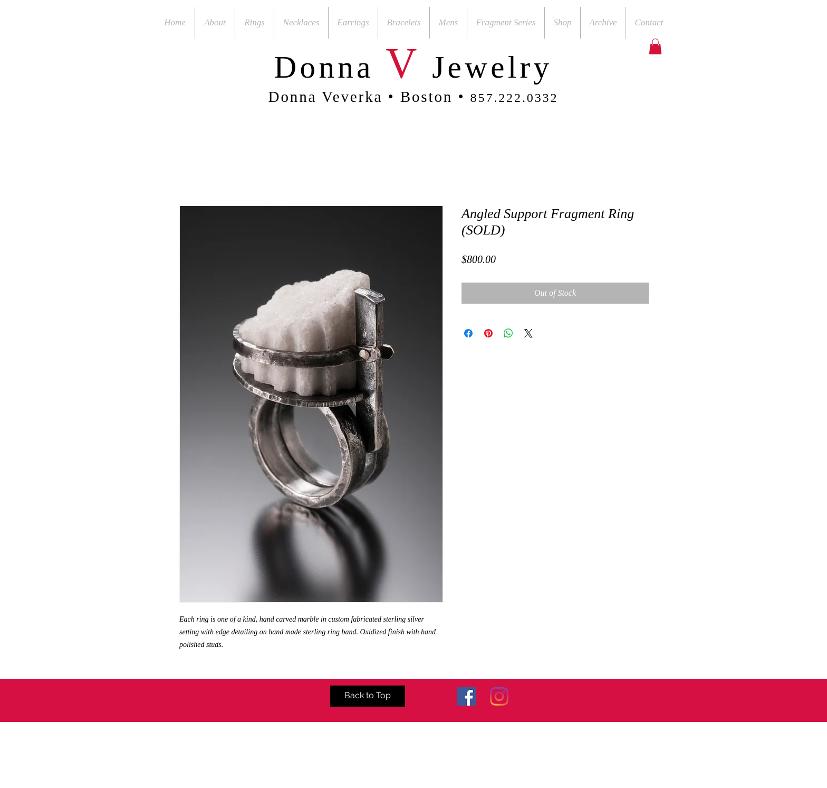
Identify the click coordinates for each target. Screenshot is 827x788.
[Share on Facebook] (468, 333)
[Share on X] (528, 333)
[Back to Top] (367, 696)
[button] (655, 46)
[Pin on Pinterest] (488, 333)
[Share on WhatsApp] (508, 333)
